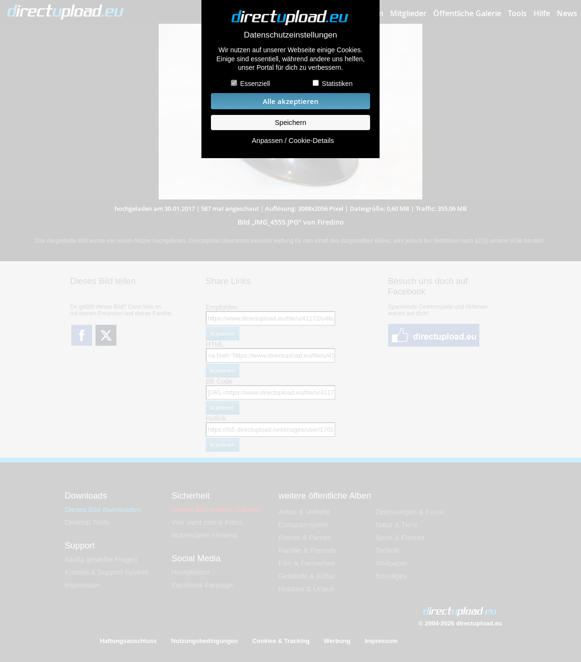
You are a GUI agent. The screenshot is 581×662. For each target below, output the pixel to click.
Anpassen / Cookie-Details (293, 140)
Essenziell (255, 83)
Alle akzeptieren (291, 101)
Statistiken (337, 83)
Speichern (290, 122)
